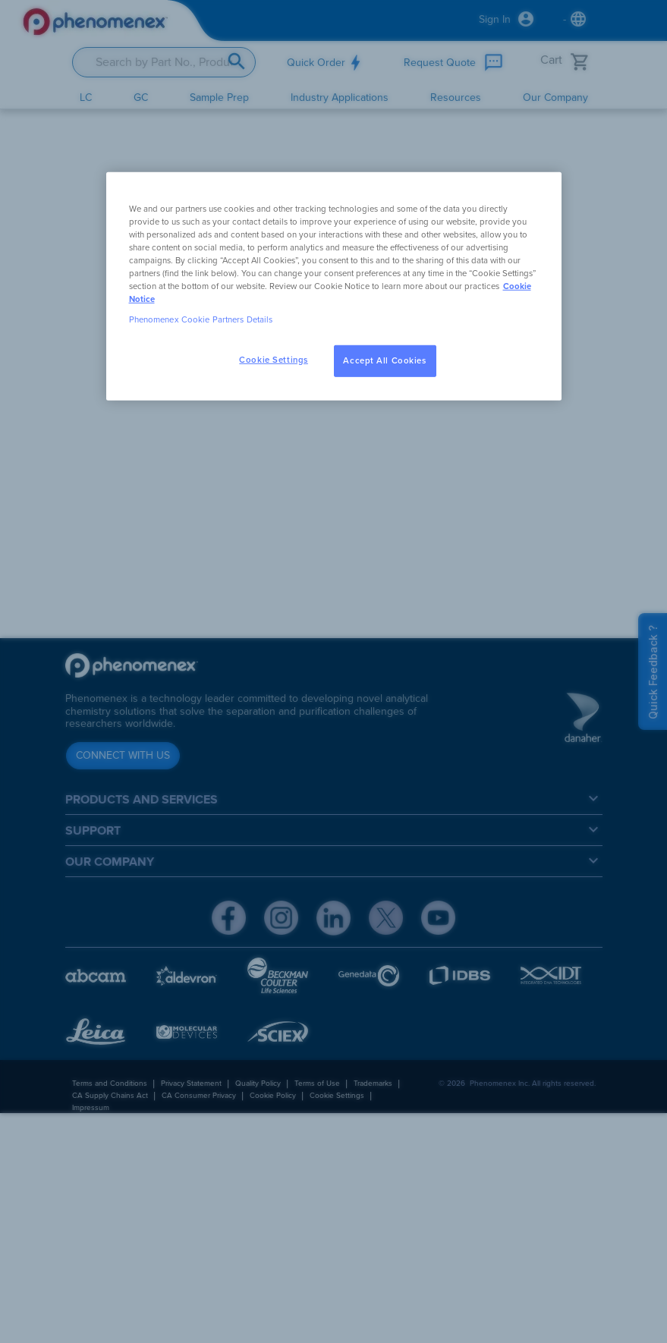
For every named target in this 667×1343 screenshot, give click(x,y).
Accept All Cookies (384, 361)
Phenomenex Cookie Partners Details (201, 320)
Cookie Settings (273, 360)
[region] (334, 285)
